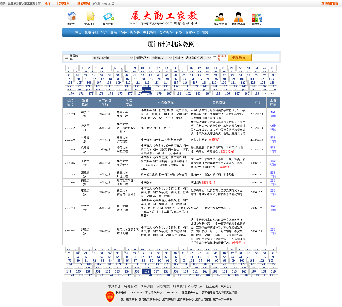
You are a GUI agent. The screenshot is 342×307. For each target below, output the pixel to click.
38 (158, 71)
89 (151, 79)
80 (78, 79)
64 (158, 75)
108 (108, 82)
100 (242, 79)
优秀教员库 (238, 24)
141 (215, 86)
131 (117, 86)
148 (68, 90)
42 (191, 71)
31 (101, 71)
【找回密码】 (83, 3)
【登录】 (47, 3)
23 (248, 68)
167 (254, 90)
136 (166, 86)
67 (183, 75)
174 (110, 93)
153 (117, 90)
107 (99, 82)
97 (216, 79)
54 (77, 75)
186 (227, 93)
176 (130, 93)
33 (118, 71)
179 (159, 93)
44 (207, 71)
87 (135, 79)
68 (191, 75)
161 (195, 90)
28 (77, 71)
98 (225, 79)
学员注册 (89, 24)
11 (150, 68)
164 (224, 90)
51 (264, 71)
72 (224, 75)
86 (127, 79)
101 (252, 79)
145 (254, 86)
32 (109, 71)
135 (156, 86)
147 (273, 86)
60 (126, 75)
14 (174, 68)
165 (234, 90)
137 (176, 86)
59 (118, 75)
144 (244, 86)
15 (183, 68)
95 (200, 79)
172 (91, 93)
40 (175, 71)
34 (126, 71)
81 (86, 79)
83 (102, 79)
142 (224, 86)
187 (237, 93)
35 (134, 71)
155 (137, 90)
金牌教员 (166, 32)
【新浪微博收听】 (330, 3)
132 (127, 86)
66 (175, 75)
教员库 (135, 32)
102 (261, 79)
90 (159, 79)
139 (195, 86)
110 (128, 82)
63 (150, 75)
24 (256, 68)
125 (272, 82)
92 (176, 79)
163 (215, 90)
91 (167, 79)
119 (214, 82)
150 (88, 90)
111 (137, 82)
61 (134, 75)
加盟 (204, 32)
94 (192, 79)
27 (69, 71)
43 (199, 71)
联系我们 (179, 286)
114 (166, 82)
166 (244, 90)
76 (256, 75)
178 (149, 93)
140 (205, 86)
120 (224, 82)
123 (253, 82)
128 (88, 86)
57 (101, 75)
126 (68, 86)
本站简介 (114, 286)
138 (185, 86)
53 (69, 75)
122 (243, 82)
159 (176, 90)
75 (248, 75)
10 (142, 68)
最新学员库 (220, 24)
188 (247, 93)
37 (150, 71)
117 (195, 82)
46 (224, 71)
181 (179, 93)
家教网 (71, 24)
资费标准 (192, 32)
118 (204, 82)
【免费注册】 (64, 3)
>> (272, 93)
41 (183, 71)
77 (264, 75)
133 (137, 86)
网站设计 (226, 286)
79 (70, 79)
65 (167, 75)
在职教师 (150, 32)
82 (94, 79)
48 (240, 71)
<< (68, 68)
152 (107, 90)
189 (257, 93)
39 (167, 71)
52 (273, 71)
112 (147, 82)
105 (79, 82)
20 (223, 68)
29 (85, 71)
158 (166, 90)
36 (142, 71)
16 (191, 68)
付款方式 (163, 286)
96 (208, 79)
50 (256, 71)
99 (233, 79)
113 (156, 82)
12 (158, 68)
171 (81, 93)
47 (232, 71)
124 (263, 82)
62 (142, 75)
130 (107, 86)
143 (234, 86)
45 (215, 71)
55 (85, 75)
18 (207, 68)
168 (263, 90)
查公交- (193, 286)
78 (273, 75)
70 (207, 75)
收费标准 (130, 286)
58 (109, 75)
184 (208, 93)
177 (140, 93)
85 (118, 79)
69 (199, 75)
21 (232, 68)
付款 (179, 32)
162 (205, 90)
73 (232, 75)
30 (93, 71)
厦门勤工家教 (208, 286)
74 (240, 75)
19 (215, 68)
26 (272, 68)
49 (248, 71)
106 (89, 82)
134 (146, 86)
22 (240, 68)
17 (199, 68)
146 (263, 86)
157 (156, 90)
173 (101, 93)
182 (188, 93)
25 (264, 68)
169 (273, 90)
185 (218, 93)
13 (166, 68)
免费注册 (91, 32)
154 (127, 90)
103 (271, 79)
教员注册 (108, 24)
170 (71, 93)
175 (120, 93)
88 (143, 79)
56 (93, 75)
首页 (78, 32)
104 (69, 82)
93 (184, 79)
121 (233, 82)
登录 (104, 32)
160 (185, 90)
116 (185, 82)
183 (198, 93)
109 (118, 82)
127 (78, 86)
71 (215, 75)
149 (78, 90)
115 (176, 82)
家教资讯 (257, 24)
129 (98, 86)
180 (169, 93)
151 (98, 90)
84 (110, 79)
